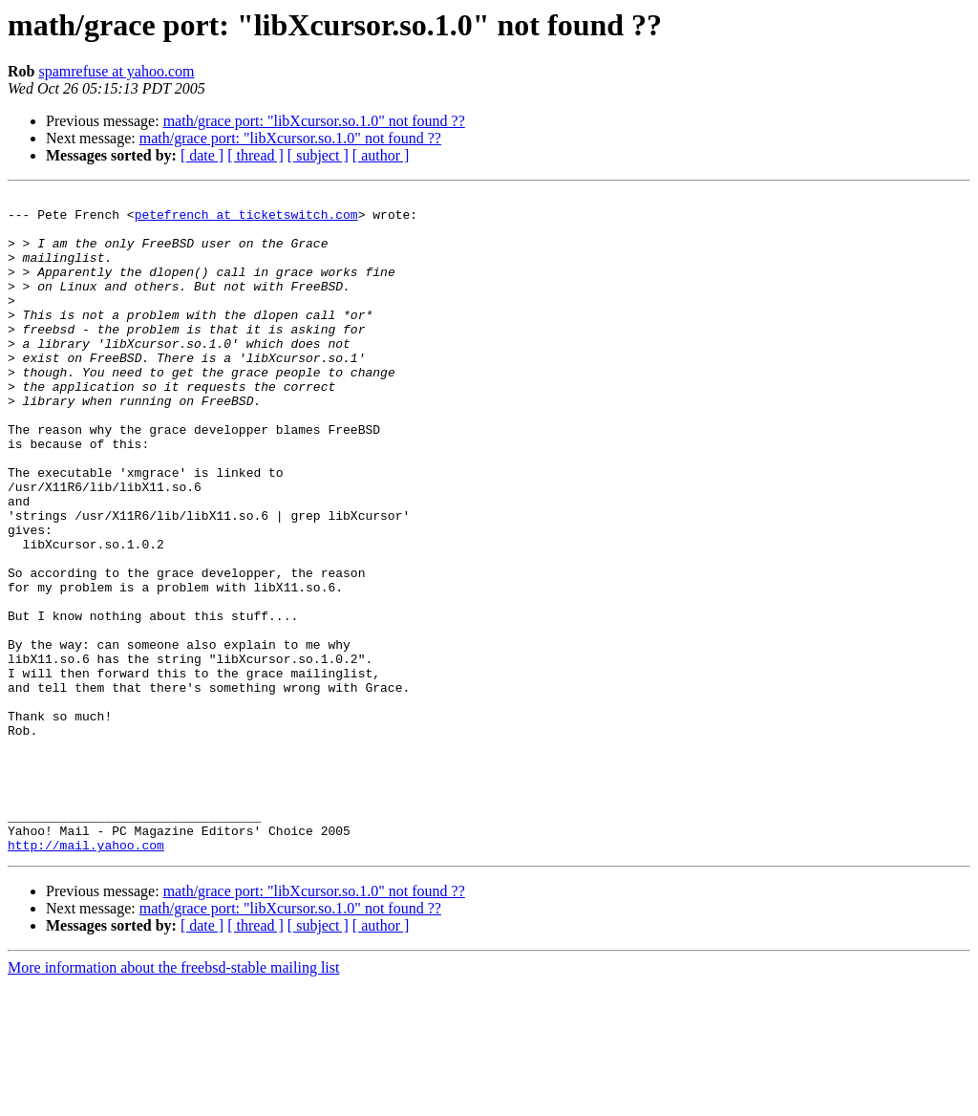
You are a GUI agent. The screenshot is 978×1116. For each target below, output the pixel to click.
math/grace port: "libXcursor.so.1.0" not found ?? (314, 121)
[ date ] (202, 155)
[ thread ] (255, 155)
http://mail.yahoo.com (86, 976)
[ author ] (381, 155)
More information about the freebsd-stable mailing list (173, 1099)
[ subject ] (318, 155)
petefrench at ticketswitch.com (246, 219)
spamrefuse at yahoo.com (116, 71)
